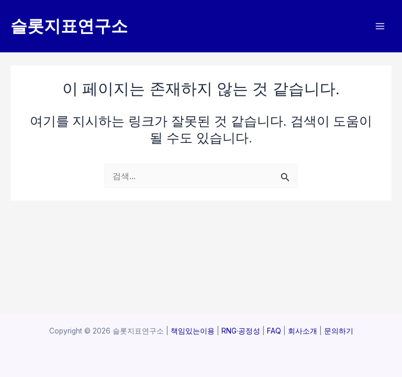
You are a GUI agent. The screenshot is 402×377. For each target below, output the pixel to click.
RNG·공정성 (240, 331)
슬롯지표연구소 (69, 26)
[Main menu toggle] (380, 26)
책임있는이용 (193, 331)
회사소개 (302, 331)
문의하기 (338, 331)
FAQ (273, 331)
